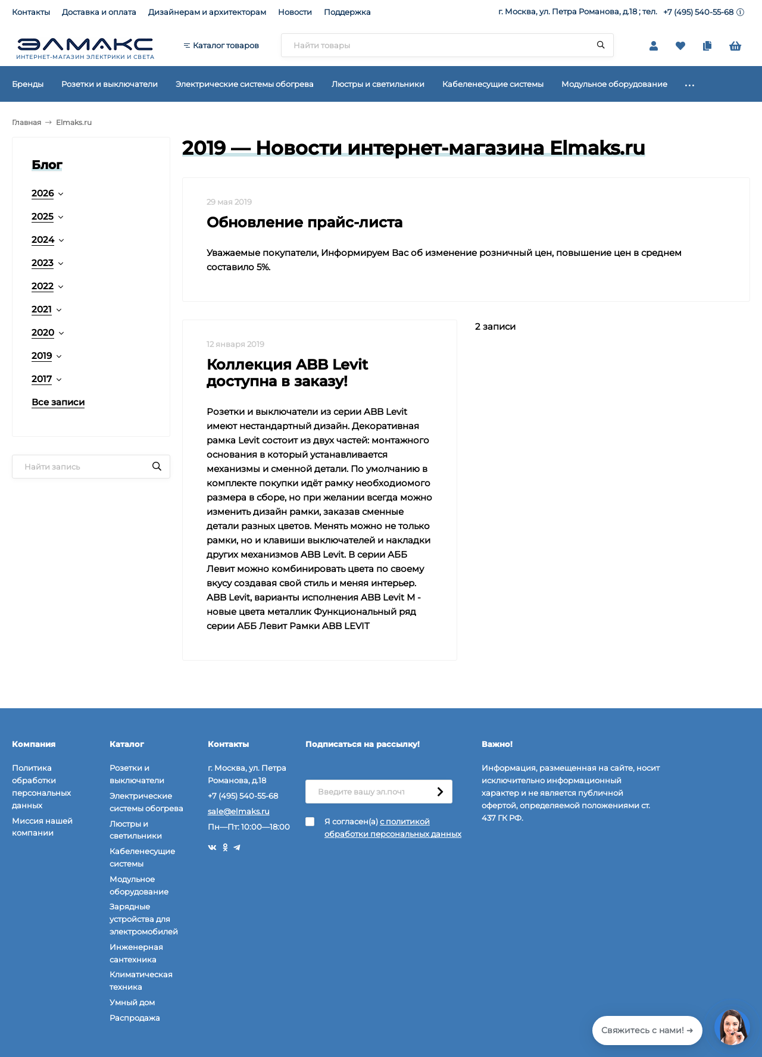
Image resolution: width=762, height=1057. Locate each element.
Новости (295, 12)
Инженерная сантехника (136, 953)
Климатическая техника (141, 981)
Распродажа (135, 1017)
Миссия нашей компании (42, 827)
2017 (42, 378)
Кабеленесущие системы (142, 857)
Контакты (31, 12)
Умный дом (132, 1002)
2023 (43, 262)
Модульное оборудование (139, 885)
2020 (43, 332)
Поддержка (347, 12)
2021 (42, 309)
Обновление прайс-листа (304, 222)
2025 (43, 216)
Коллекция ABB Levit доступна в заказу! (287, 373)
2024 (43, 239)
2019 (42, 355)
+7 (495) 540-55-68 (698, 12)
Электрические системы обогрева (146, 802)
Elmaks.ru (74, 122)
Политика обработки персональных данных (41, 786)
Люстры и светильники (136, 830)
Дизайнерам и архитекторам (207, 12)
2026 (43, 193)
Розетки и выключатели (137, 774)
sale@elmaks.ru (239, 811)
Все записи (58, 402)
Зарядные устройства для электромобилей (144, 919)
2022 (43, 286)
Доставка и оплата (99, 12)
